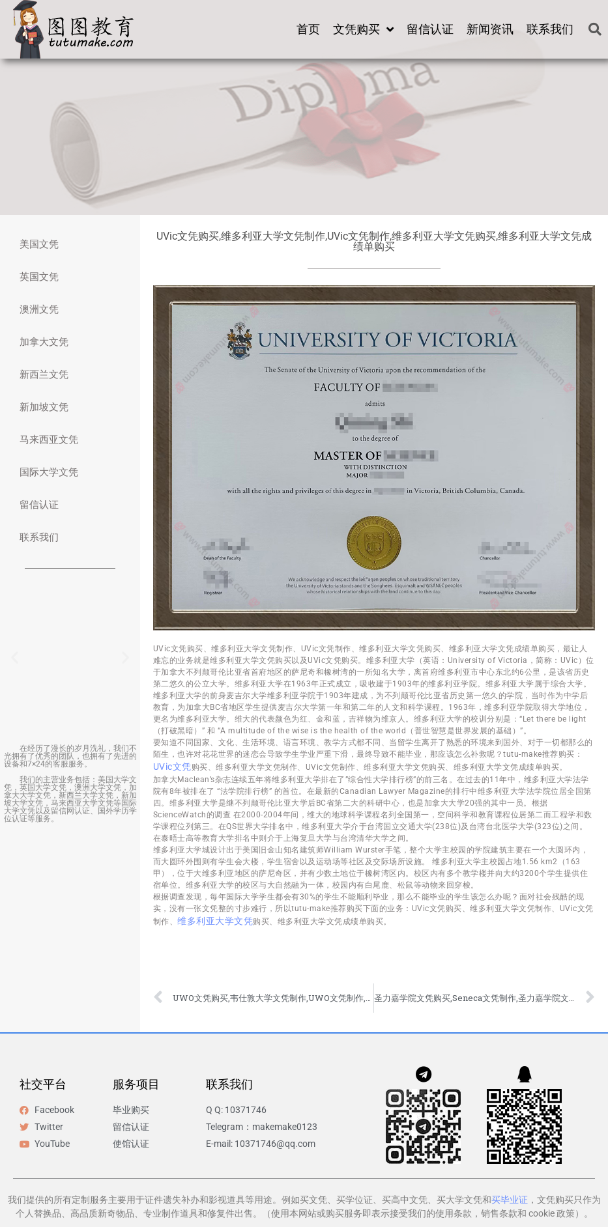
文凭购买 (363, 29)
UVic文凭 (172, 766)
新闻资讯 (490, 29)
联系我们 (550, 29)
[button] (595, 29)
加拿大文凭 (44, 342)
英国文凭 (39, 277)
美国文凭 (39, 244)
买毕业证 (509, 1199)
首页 (308, 29)
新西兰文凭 (44, 374)
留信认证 (430, 29)
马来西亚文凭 (49, 439)
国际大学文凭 (49, 472)
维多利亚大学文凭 (215, 921)
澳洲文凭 (39, 309)
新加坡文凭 (44, 407)
